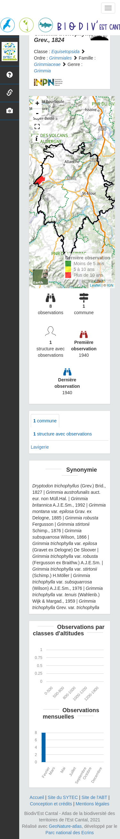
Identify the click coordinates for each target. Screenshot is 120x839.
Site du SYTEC (63, 797)
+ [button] (37, 104)
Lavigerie (40, 447)
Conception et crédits (51, 803)
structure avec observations (62, 433)
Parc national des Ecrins (69, 832)
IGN (110, 285)
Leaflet (95, 285)
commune (45, 420)
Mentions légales (92, 803)
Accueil (37, 797)
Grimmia (42, 70)
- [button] (37, 113)
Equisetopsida (65, 51)
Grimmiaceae (47, 64)
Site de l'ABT (94, 797)
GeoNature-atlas (65, 826)
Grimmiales (60, 58)
